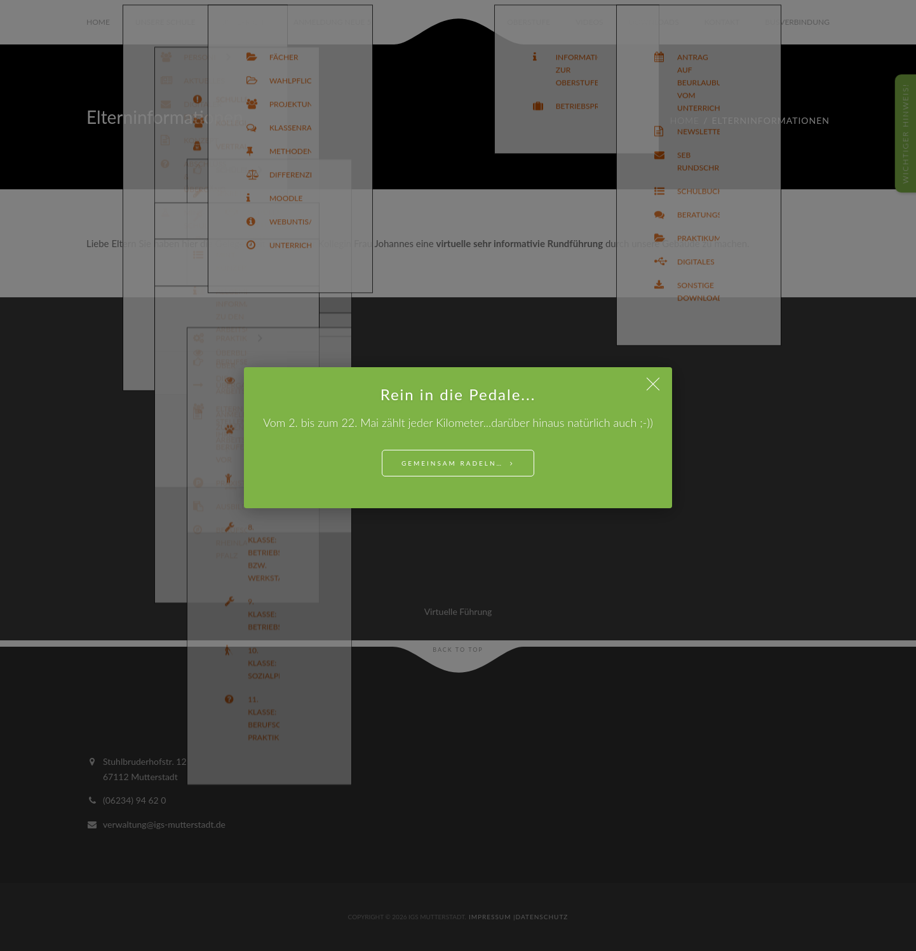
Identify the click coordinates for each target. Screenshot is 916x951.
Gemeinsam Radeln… (452, 463)
